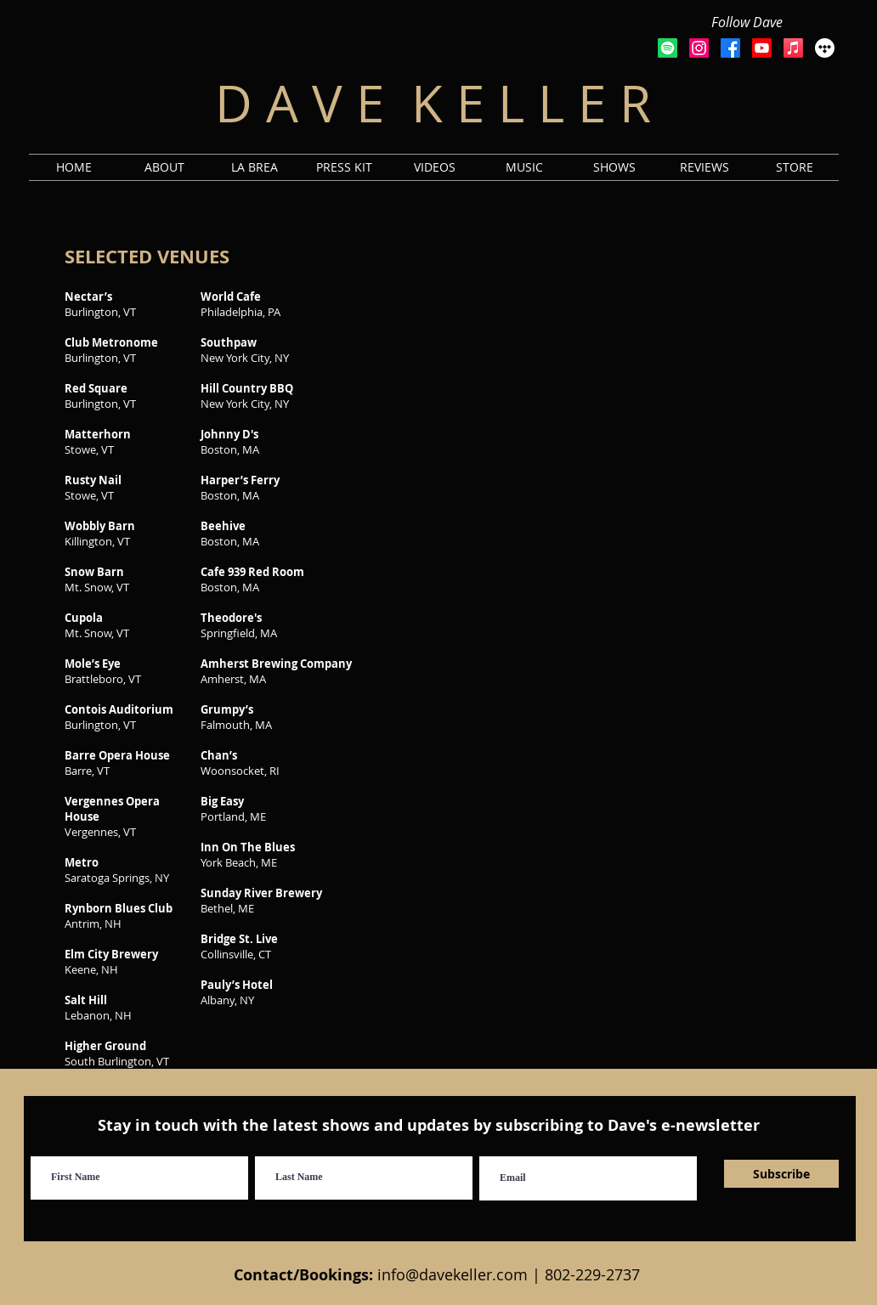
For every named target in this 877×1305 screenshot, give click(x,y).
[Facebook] (730, 48)
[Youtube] (762, 48)
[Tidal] (825, 48)
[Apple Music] (793, 48)
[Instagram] (699, 48)
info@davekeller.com (452, 1274)
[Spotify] (667, 48)
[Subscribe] (781, 1174)
